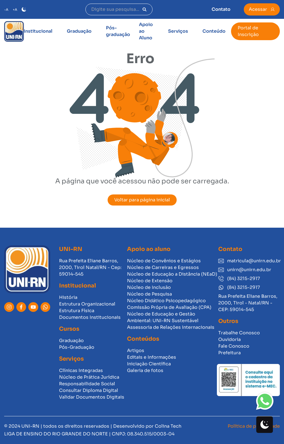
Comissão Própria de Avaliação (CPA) (169, 307)
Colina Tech (168, 426)
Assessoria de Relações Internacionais (170, 327)
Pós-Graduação (76, 347)
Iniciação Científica (149, 364)
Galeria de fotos (145, 370)
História (68, 297)
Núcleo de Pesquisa (149, 294)
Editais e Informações (151, 357)
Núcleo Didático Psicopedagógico (166, 301)
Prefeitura (229, 353)
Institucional (38, 31)
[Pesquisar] (144, 9)
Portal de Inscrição (248, 31)
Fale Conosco (233, 346)
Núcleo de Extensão (150, 281)
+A (15, 9)
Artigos (135, 350)
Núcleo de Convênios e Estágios (164, 261)
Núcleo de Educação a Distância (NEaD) (172, 274)
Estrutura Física (76, 311)
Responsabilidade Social (87, 384)
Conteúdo (213, 31)
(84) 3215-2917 (239, 278)
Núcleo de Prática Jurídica (89, 377)
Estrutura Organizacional (87, 304)
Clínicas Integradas (81, 370)
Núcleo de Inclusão (149, 287)
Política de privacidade (254, 426)
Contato (221, 9)
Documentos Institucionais (90, 317)
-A (6, 9)
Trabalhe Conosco (239, 333)
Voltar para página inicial (142, 200)
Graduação (79, 31)
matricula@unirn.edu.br (249, 261)
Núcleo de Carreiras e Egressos (163, 267)
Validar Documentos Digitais (91, 397)
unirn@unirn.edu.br (244, 270)
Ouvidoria (229, 339)
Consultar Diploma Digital (88, 390)
